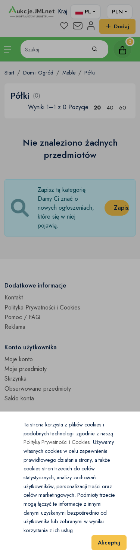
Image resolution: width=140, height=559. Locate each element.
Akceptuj (109, 543)
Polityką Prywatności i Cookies (57, 442)
